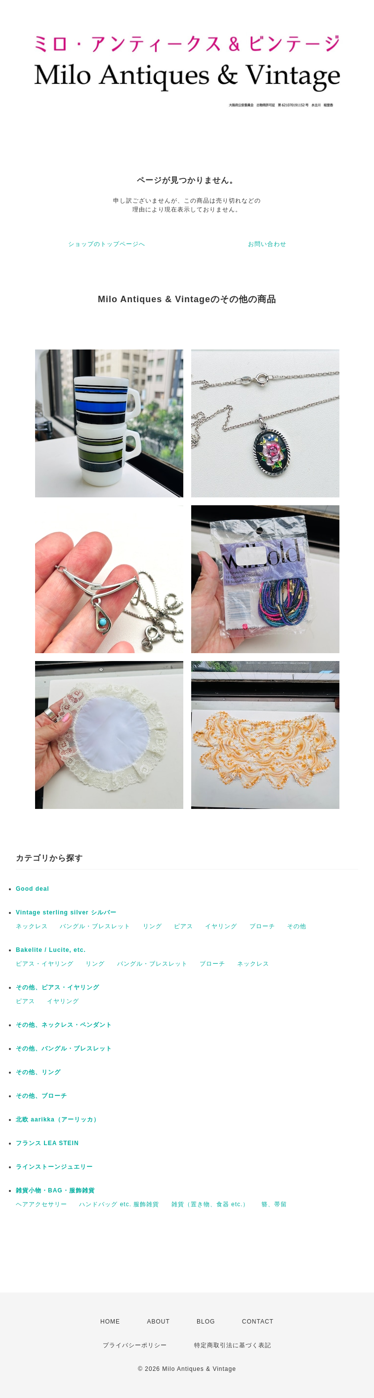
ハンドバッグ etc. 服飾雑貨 (119, 1204)
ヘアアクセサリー (41, 1204)
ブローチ (262, 926)
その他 (296, 926)
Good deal (32, 888)
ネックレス (32, 926)
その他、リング (38, 1072)
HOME (110, 1321)
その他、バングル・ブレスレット (64, 1048)
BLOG (206, 1321)
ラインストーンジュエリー (54, 1166)
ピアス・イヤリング (45, 963)
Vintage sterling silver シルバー (66, 912)
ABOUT (158, 1321)
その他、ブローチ (41, 1095)
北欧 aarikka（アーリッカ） (58, 1119)
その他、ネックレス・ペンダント (64, 1024)
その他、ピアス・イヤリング (57, 987)
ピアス (183, 926)
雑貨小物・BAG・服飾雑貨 (55, 1190)
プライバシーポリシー (135, 1345)
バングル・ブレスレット (95, 926)
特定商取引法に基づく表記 (232, 1345)
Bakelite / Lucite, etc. (51, 949)
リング (152, 926)
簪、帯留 (274, 1204)
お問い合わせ (267, 244)
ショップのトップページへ (106, 244)
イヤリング (221, 926)
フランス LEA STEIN (47, 1143)
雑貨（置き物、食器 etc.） (210, 1204)
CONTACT (258, 1321)
